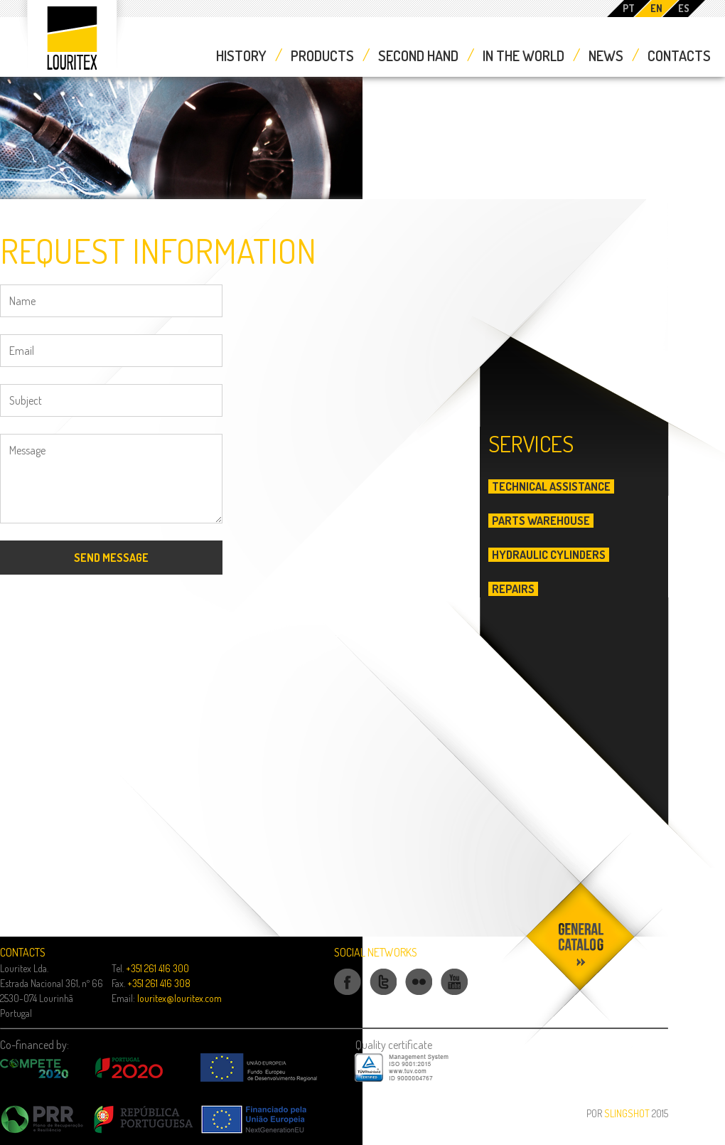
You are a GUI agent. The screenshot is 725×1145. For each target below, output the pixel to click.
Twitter (383, 994)
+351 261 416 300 (157, 968)
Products (322, 55)
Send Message (111, 557)
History (241, 55)
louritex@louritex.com (179, 998)
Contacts (679, 55)
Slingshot (627, 1113)
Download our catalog (582, 1047)
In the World (523, 55)
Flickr (419, 994)
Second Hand (418, 55)
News (606, 55)
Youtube (454, 994)
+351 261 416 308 (158, 983)
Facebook (347, 994)
